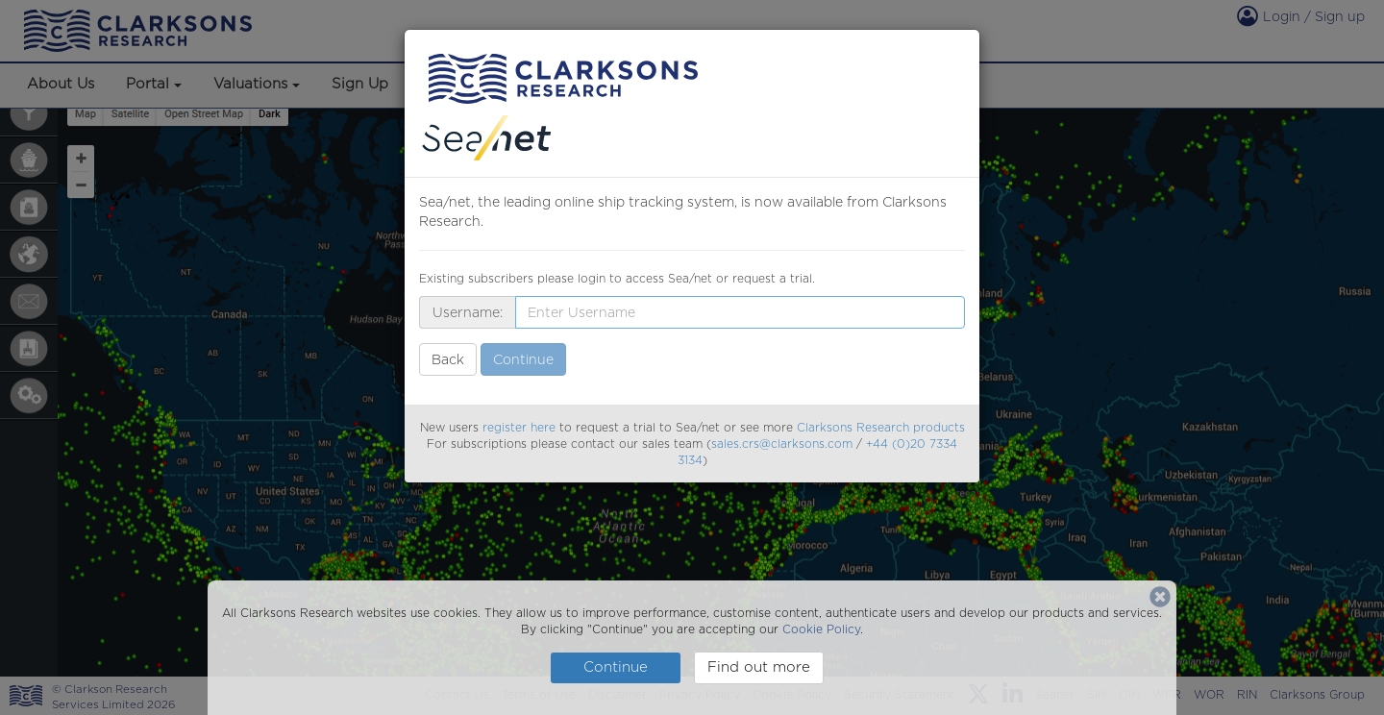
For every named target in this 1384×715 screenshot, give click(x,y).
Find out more (758, 667)
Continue (615, 667)
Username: (467, 312)
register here (519, 427)
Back (448, 359)
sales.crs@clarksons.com (782, 443)
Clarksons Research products (881, 427)
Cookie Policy (821, 629)
